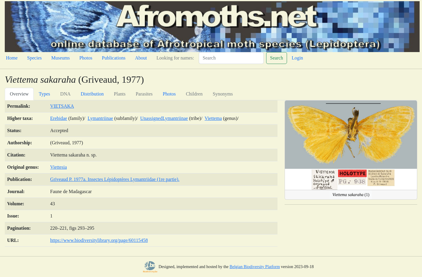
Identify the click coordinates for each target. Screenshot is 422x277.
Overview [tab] (19, 93)
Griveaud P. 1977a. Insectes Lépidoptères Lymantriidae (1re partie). (114, 179)
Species (34, 57)
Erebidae (58, 118)
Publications (113, 57)
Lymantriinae (100, 118)
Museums (60, 57)
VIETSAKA (62, 106)
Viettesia (58, 167)
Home (12, 57)
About (141, 57)
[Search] (231, 58)
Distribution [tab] (92, 93)
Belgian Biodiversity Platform (254, 267)
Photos (85, 57)
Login (297, 57)
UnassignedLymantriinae (164, 118)
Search (276, 57)
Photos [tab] (169, 93)
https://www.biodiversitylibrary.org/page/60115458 (99, 240)
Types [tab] (44, 93)
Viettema (213, 118)
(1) (350, 195)
